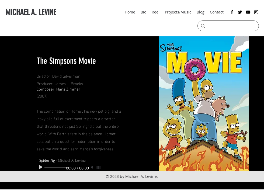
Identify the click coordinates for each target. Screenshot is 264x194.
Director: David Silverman (58, 75)
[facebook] (232, 12)
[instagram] (256, 12)
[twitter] (240, 12)
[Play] (41, 167)
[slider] (98, 167)
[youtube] (248, 12)
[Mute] (92, 167)
